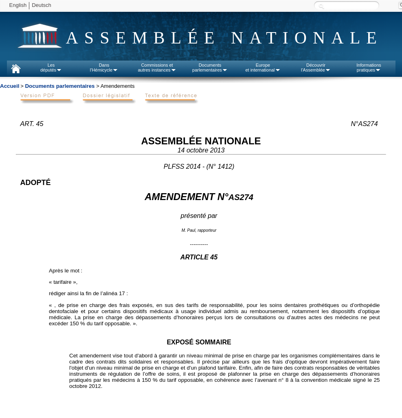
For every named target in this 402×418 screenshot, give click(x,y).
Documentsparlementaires (210, 67)
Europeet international (262, 67)
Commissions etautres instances (157, 67)
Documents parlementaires (59, 86)
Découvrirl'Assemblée (316, 67)
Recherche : (321, 5)
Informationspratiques (368, 67)
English (18, 5)
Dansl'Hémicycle (104, 67)
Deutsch (41, 5)
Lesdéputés (51, 67)
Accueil (9, 86)
